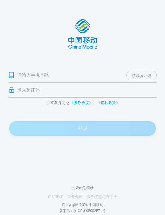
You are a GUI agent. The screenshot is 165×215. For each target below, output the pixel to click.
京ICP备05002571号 (89, 211)
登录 (82, 128)
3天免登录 (85, 188)
